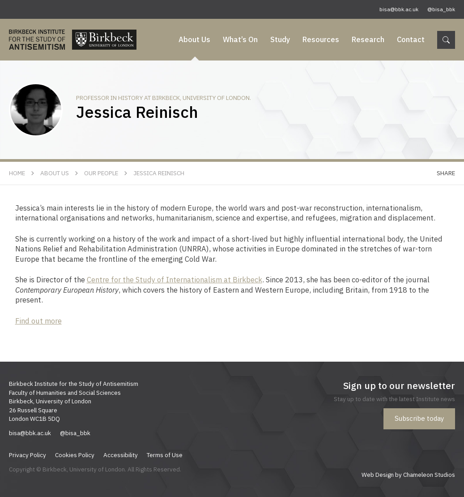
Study (280, 39)
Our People (101, 173)
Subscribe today (419, 418)
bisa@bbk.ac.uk (398, 9)
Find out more (38, 321)
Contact (411, 39)
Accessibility (120, 455)
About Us (194, 39)
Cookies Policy (74, 455)
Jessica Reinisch (158, 173)
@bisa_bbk (441, 9)
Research (368, 39)
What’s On (240, 39)
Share (446, 173)
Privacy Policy (27, 455)
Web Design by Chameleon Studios (408, 475)
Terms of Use (165, 455)
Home (17, 173)
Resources (320, 39)
